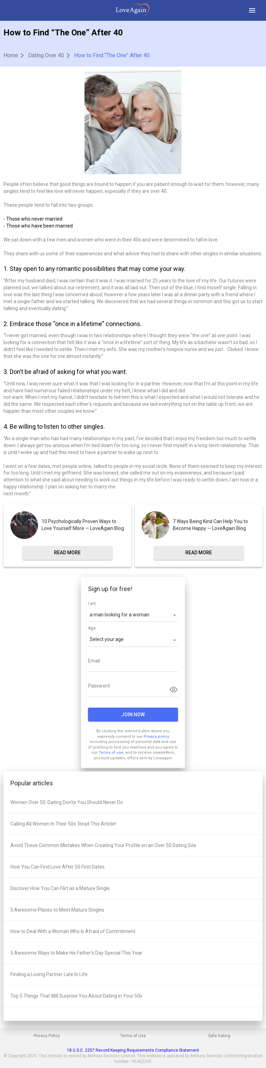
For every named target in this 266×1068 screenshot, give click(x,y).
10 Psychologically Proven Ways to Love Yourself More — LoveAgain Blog (83, 525)
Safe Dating (219, 1035)
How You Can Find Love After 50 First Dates (57, 867)
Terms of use (111, 752)
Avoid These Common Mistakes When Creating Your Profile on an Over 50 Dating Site (103, 845)
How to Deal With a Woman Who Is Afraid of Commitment (72, 931)
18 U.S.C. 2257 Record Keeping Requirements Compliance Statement (133, 1050)
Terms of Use (133, 1035)
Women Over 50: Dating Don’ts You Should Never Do (66, 802)
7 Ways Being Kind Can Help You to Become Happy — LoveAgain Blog (210, 525)
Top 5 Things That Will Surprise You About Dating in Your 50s (76, 996)
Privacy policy (156, 736)
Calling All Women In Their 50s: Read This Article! (63, 824)
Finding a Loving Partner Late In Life (49, 974)
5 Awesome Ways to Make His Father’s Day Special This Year (76, 953)
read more (67, 552)
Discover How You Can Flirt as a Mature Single (60, 888)
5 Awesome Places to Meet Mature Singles (57, 910)
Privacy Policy (47, 1035)
